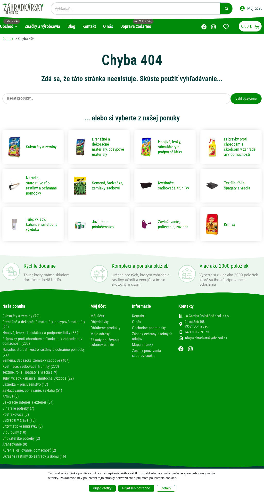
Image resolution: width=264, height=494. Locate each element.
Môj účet (97, 320)
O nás (136, 325)
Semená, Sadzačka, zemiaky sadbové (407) (35, 363)
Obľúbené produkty (105, 331)
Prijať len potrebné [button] (136, 488)
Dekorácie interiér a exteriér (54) (28, 404)
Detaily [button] (166, 488)
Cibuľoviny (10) (14, 433)
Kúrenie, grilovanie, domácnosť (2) (29, 451)
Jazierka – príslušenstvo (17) (25, 386)
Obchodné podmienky (149, 331)
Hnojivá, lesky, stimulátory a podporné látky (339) (41, 336)
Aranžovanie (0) (14, 445)
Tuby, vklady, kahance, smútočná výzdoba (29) (38, 380)
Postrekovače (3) (15, 416)
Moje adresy (100, 337)
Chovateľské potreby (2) (21, 439)
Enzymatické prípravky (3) (22, 427)
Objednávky (100, 325)
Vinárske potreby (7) (18, 410)
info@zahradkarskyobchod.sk (205, 342)
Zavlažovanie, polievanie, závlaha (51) (32, 392)
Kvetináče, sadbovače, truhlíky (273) (30, 369)
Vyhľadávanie (246, 98)
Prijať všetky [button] (102, 488)
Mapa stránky (142, 348)
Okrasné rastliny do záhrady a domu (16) (34, 457)
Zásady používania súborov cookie (105, 345)
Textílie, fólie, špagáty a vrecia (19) (29, 375)
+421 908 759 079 (196, 336)
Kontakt (138, 320)
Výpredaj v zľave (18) (19, 421)
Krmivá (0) (10, 398)
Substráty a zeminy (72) (21, 320)
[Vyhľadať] (226, 8)
